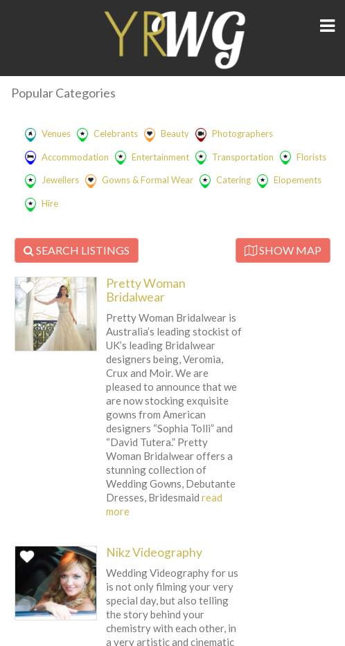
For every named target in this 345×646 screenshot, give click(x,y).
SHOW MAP (283, 250)
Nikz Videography (154, 552)
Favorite (28, 292)
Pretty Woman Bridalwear (146, 290)
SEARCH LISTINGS (77, 250)
